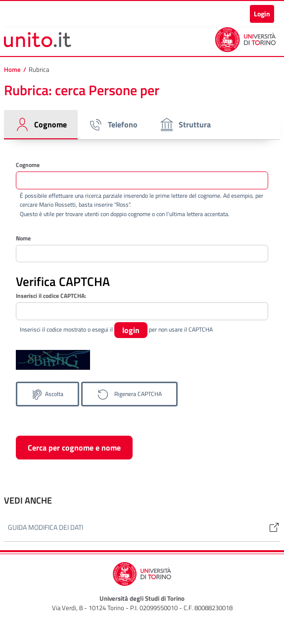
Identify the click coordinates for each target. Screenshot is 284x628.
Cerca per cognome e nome (74, 448)
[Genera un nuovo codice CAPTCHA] (129, 394)
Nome (23, 238)
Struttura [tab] (185, 124)
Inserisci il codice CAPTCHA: (51, 296)
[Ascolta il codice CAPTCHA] (47, 394)
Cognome (28, 165)
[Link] (270, 527)
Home (12, 69)
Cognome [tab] (40, 124)
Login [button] (262, 13)
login (131, 330)
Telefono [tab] (113, 124)
